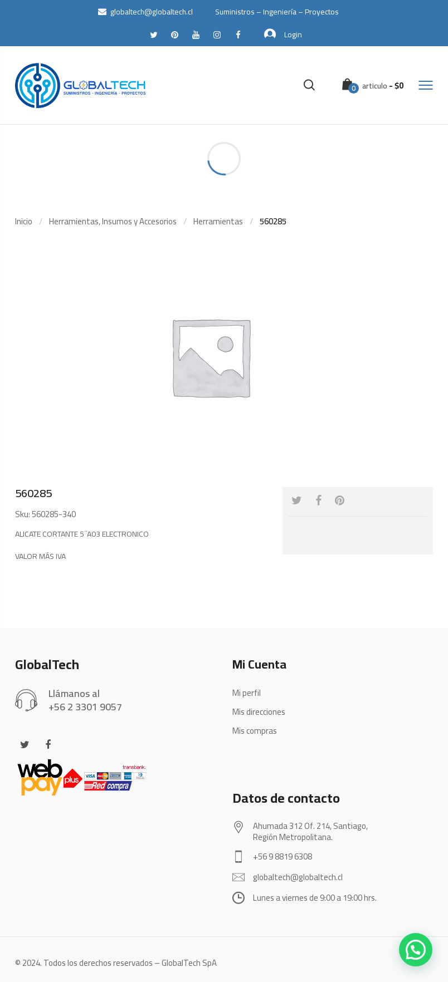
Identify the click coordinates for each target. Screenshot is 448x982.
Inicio (23, 221)
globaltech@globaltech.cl (145, 11)
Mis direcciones (258, 712)
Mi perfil (246, 693)
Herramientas (218, 221)
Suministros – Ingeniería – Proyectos (277, 11)
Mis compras (254, 731)
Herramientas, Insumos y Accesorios (113, 221)
